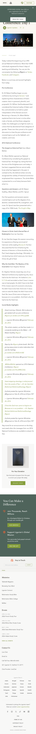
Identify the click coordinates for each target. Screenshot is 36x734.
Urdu (6, 696)
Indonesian (6, 687)
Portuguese (7, 690)
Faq (18, 716)
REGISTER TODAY (18, 19)
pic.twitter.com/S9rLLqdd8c (19, 316)
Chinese (22, 680)
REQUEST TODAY (18, 483)
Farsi (29, 680)
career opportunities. (23, 707)
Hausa (21, 684)
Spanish (22, 690)
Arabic (6, 680)
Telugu (14, 693)
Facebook (5, 75)
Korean (22, 687)
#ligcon (7, 316)
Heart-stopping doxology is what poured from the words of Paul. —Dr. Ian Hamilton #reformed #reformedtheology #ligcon (19, 384)
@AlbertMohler (10, 364)
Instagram (15, 75)
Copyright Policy (18, 723)
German (14, 684)
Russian (14, 690)
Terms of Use (18, 719)
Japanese (14, 687)
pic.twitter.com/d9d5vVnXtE (14, 353)
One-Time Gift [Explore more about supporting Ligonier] (14, 546)
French (6, 684)
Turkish (22, 693)
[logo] (11, 3)
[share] (23, 28)
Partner (29, 3)
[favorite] (21, 28)
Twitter (29, 72)
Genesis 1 (22, 96)
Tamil (6, 693)
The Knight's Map (24, 208)
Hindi (29, 684)
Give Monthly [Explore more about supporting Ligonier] (14, 525)
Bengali (14, 680)
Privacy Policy (18, 726)
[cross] (33, 8)
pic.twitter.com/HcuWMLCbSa (15, 370)
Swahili (29, 690)
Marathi (29, 687)
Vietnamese (14, 696)
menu (5, 2)
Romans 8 (22, 245)
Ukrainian (29, 693)
